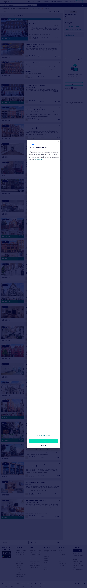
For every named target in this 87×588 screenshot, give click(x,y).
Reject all (43, 445)
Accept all (43, 441)
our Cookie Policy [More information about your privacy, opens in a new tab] (39, 159)
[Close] (58, 141)
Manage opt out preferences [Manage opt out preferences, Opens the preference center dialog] (43, 435)
